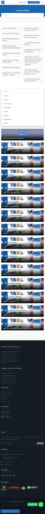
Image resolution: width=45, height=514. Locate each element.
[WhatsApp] (41, 504)
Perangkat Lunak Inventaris (7, 356)
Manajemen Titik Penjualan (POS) (9, 361)
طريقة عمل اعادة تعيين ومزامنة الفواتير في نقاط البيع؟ (11, 74)
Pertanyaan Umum (5, 402)
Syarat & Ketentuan (15, 505)
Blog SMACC (4, 397)
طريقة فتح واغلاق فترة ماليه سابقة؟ (10, 40)
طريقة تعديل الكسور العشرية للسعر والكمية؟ (33, 51)
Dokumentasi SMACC (6, 394)
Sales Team (33, 504)
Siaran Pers (4, 399)
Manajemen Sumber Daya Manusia (9, 358)
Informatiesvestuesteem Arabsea (18, 502)
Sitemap (22, 505)
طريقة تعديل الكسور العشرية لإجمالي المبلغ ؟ (10, 61)
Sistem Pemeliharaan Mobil (7, 380)
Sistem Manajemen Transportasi (9, 378)
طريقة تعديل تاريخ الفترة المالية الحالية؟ (11, 54)
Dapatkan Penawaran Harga (10, 511)
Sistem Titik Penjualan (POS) (8, 382)
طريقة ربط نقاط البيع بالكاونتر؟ (10, 67)
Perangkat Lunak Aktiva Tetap (8, 354)
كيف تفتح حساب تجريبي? (9, 28)
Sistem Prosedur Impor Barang (8, 375)
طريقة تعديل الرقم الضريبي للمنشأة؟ (32, 43)
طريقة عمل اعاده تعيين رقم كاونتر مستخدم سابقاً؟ (32, 36)
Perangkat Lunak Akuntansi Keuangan (10, 351)
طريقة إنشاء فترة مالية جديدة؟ (10, 33)
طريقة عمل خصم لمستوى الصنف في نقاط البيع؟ (32, 29)
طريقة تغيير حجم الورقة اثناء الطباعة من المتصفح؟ (32, 80)
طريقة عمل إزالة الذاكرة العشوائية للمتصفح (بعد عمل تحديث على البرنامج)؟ (32, 72)
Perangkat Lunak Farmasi (7, 373)
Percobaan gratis (34, 2)
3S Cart (3, 363)
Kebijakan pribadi (4, 505)
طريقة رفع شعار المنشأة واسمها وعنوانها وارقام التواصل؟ (11, 47)
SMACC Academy (5, 392)
